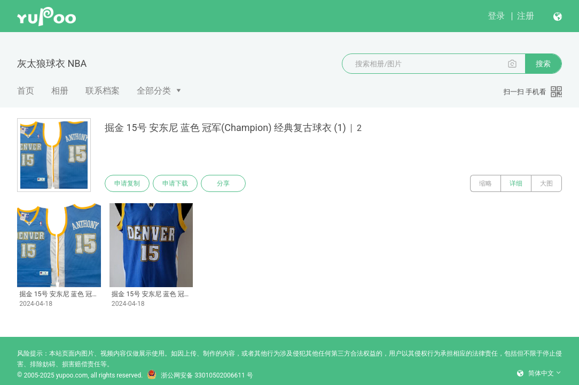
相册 (59, 91)
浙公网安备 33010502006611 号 (200, 375)
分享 (223, 183)
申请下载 (175, 183)
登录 (496, 16)
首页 (25, 91)
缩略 (485, 183)
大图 (546, 183)
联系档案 (102, 91)
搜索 (543, 63)
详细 (516, 183)
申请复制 (127, 183)
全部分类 (154, 91)
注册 (525, 16)
